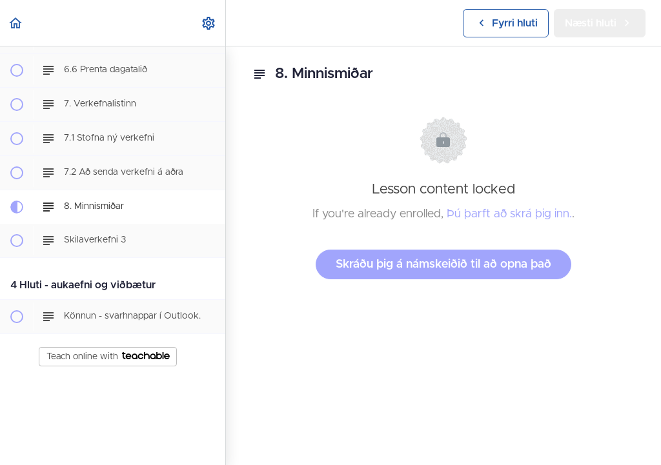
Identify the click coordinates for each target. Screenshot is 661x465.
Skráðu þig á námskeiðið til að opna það (443, 264)
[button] (16, 23)
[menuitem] (209, 23)
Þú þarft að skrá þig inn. (509, 214)
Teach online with (108, 356)
